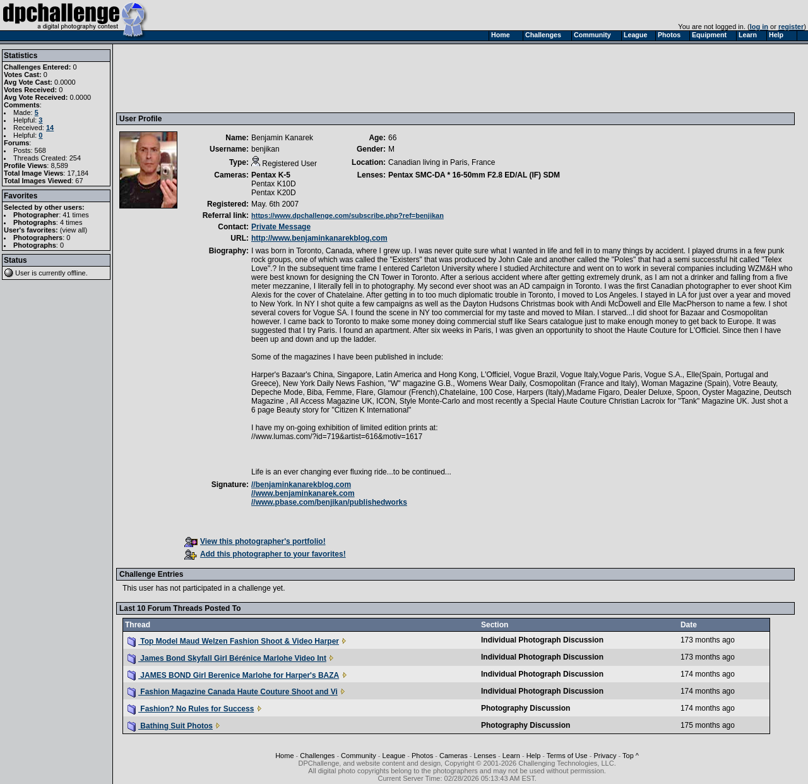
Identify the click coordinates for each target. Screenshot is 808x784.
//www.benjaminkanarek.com (303, 493)
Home (284, 755)
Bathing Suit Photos (170, 725)
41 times (75, 215)
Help (533, 755)
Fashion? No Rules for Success (191, 708)
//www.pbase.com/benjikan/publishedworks (329, 502)
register (791, 26)
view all (73, 230)
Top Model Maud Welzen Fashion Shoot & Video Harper (233, 641)
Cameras (453, 755)
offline (77, 273)
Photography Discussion (525, 708)
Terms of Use (567, 755)
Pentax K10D (273, 183)
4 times (71, 222)
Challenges (317, 755)
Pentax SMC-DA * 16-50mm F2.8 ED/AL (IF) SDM (474, 175)
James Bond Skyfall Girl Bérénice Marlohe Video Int (227, 658)
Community (358, 755)
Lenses (484, 755)
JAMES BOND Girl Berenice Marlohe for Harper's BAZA (233, 675)
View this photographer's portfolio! (255, 541)
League (394, 755)
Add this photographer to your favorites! (265, 554)
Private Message (281, 226)
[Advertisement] (349, 77)
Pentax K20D (273, 192)
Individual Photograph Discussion (542, 640)
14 (50, 127)
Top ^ (630, 755)
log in (759, 26)
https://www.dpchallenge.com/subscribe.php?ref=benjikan (347, 215)
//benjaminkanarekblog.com (301, 484)
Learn (511, 755)
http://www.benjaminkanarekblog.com (319, 238)
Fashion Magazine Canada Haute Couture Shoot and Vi (233, 691)
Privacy (604, 755)
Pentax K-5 (270, 175)
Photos (422, 755)
